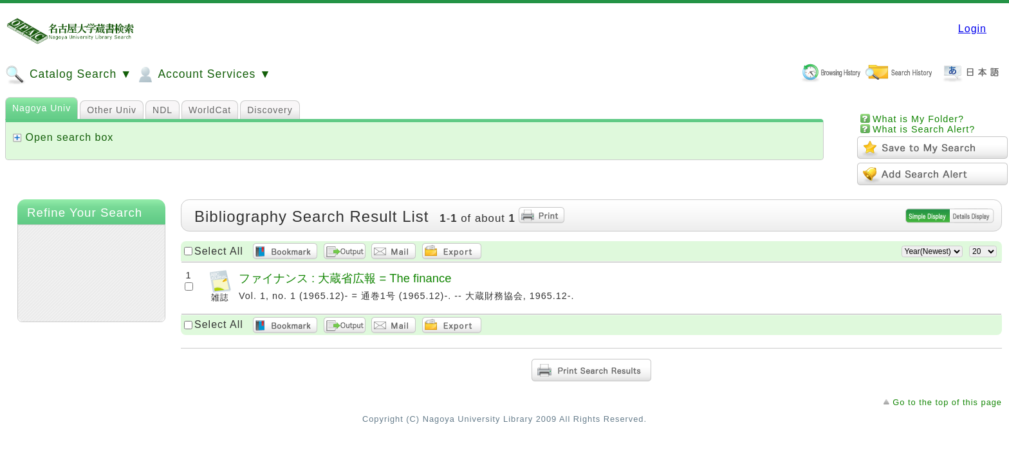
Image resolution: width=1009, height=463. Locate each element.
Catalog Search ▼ (68, 74)
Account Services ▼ (203, 74)
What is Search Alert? (924, 129)
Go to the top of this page (947, 402)
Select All (218, 251)
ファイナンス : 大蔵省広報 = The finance (345, 278)
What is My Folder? (918, 119)
